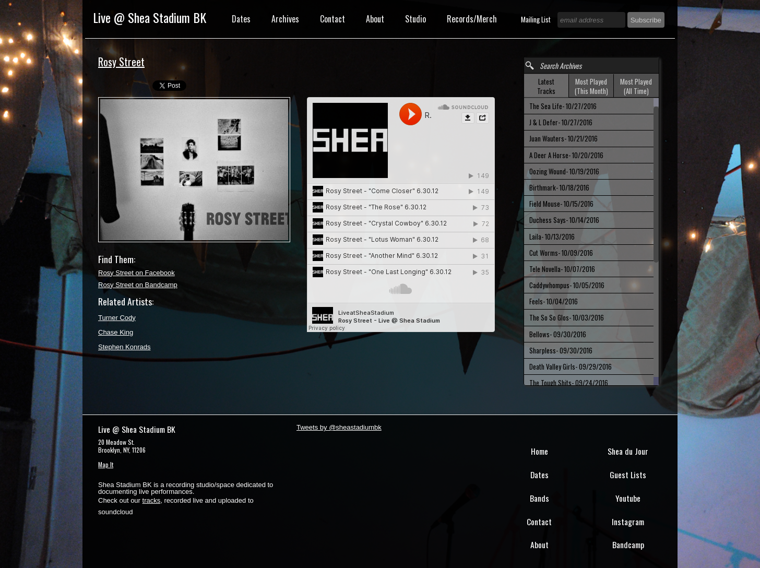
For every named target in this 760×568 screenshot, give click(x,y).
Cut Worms (561, 252)
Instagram (628, 521)
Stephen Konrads (124, 347)
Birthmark (559, 187)
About (375, 19)
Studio (415, 19)
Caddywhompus (566, 285)
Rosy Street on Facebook (136, 273)
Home (539, 451)
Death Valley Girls (570, 366)
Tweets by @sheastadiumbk (339, 427)
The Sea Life (563, 106)
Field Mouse (561, 203)
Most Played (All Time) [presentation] (636, 86)
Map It (105, 464)
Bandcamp (628, 544)
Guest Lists (628, 474)
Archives (285, 19)
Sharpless (560, 350)
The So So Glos (566, 317)
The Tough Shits (568, 382)
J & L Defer (560, 122)
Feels (553, 301)
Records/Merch (472, 19)
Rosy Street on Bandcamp (137, 285)
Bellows (557, 334)
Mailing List (536, 19)
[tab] (546, 86)
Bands (539, 498)
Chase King (115, 332)
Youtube (627, 498)
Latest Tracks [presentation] (546, 86)
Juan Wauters (563, 138)
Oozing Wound (564, 171)
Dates (241, 19)
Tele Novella (562, 269)
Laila (552, 236)
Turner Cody (117, 318)
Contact (332, 19)
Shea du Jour (628, 451)
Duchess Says (564, 219)
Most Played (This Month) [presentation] (591, 86)
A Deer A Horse (566, 155)
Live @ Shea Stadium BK (149, 17)
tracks (151, 500)
